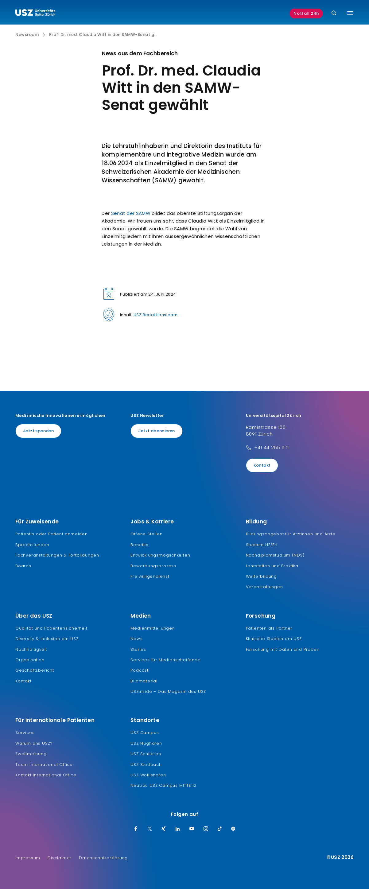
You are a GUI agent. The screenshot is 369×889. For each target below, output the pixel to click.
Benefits (139, 545)
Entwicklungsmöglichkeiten (160, 555)
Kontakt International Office (45, 775)
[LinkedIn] (177, 829)
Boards (23, 566)
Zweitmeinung (31, 754)
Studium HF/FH (262, 545)
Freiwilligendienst (149, 576)
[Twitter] (149, 829)
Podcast (139, 670)
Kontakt (262, 465)
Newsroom (27, 34)
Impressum (27, 858)
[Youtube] (191, 829)
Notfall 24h (306, 13)
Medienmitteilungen (152, 628)
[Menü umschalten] (350, 13)
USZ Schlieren (145, 754)
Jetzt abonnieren (156, 431)
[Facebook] (135, 829)
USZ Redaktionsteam (155, 315)
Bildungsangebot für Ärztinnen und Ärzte (291, 534)
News (136, 639)
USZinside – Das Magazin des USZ (168, 691)
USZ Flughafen (146, 743)
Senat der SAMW (130, 213)
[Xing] (163, 829)
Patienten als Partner (269, 628)
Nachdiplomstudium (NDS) (275, 555)
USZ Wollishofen (148, 775)
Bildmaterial (143, 681)
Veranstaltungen (264, 587)
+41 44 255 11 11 (271, 447)
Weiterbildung (261, 576)
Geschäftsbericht (34, 670)
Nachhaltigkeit (31, 649)
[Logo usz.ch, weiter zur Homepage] (35, 13)
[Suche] (333, 13)
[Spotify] (233, 829)
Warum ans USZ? (33, 743)
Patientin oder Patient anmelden (51, 534)
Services (24, 733)
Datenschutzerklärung (103, 858)
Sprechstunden (32, 545)
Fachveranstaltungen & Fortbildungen (57, 555)
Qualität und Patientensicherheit (51, 628)
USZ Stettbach (145, 764)
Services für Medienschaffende (165, 660)
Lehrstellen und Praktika (272, 566)
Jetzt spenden (38, 431)
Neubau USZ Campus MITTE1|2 (163, 785)
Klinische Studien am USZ (274, 639)
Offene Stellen (146, 534)
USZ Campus (144, 733)
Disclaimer (60, 858)
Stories (138, 649)
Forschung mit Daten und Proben (283, 649)
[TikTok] (220, 829)
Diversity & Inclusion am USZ (46, 639)
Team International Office (44, 764)
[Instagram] (206, 829)
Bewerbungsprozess (153, 566)
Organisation (30, 660)
